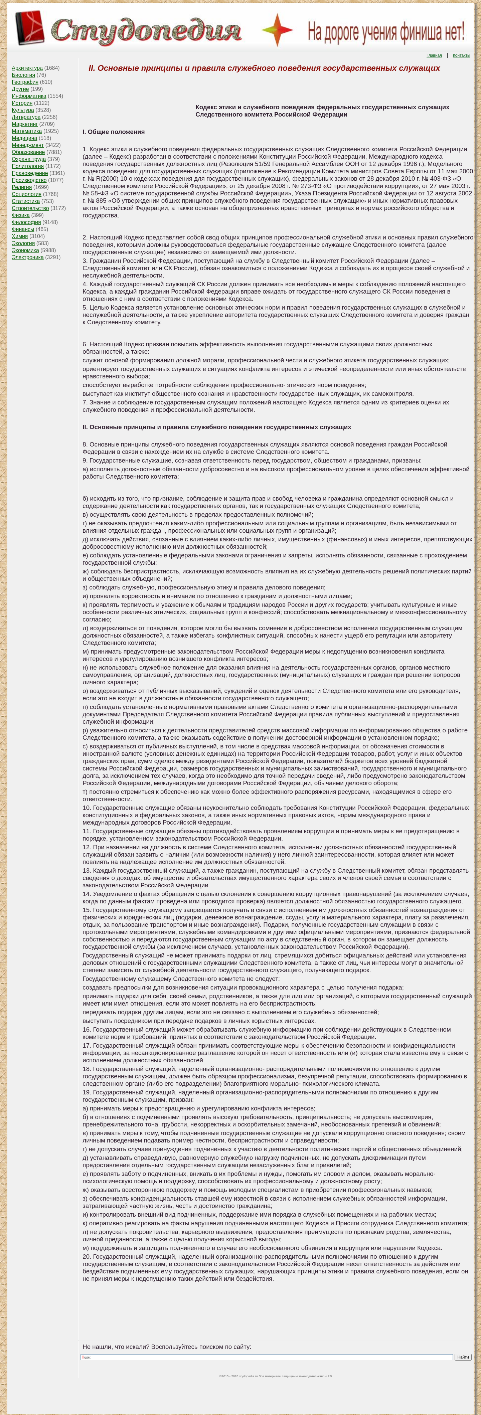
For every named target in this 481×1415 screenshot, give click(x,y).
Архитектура (27, 68)
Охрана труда (29, 159)
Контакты (461, 55)
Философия (26, 222)
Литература (26, 117)
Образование (28, 152)
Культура (23, 110)
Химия (20, 236)
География (25, 82)
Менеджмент (28, 145)
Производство (29, 180)
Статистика (26, 201)
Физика (21, 215)
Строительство (30, 208)
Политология (28, 166)
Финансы (23, 229)
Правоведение (30, 173)
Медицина (24, 138)
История (22, 103)
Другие (20, 89)
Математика (27, 131)
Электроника (28, 257)
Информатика (29, 96)
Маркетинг (25, 124)
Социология (26, 194)
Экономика (25, 250)
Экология (23, 243)
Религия (22, 187)
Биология (23, 75)
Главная (434, 55)
